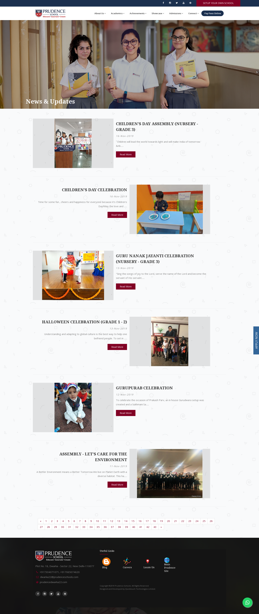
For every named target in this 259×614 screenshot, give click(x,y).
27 (41, 527)
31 (69, 527)
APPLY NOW (256, 340)
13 (118, 521)
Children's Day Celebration (94, 190)
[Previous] (40, 521)
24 (196, 521)
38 (119, 527)
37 (112, 527)
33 (83, 527)
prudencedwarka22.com (53, 582)
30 (62, 527)
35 (98, 527)
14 (125, 521)
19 (161, 521)
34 (91, 527)
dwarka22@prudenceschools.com (59, 577)
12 (111, 521)
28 (48, 527)
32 (76, 527)
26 (211, 521)
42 (147, 527)
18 (154, 521)
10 (97, 521)
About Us (100, 13)
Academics (117, 13)
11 (104, 521)
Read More (126, 154)
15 (132, 521)
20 (168, 521)
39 (126, 527)
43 (154, 527)
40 (133, 527)
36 (105, 527)
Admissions (176, 13)
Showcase (158, 13)
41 (140, 527)
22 (182, 521)
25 (204, 521)
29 (55, 527)
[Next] (161, 527)
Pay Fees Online (212, 13)
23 (189, 521)
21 (175, 521)
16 (140, 521)
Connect (193, 13)
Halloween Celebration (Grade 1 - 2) (84, 322)
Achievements (138, 13)
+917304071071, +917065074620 (60, 572)
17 (147, 521)
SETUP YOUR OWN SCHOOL (218, 3)
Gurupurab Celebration (144, 388)
